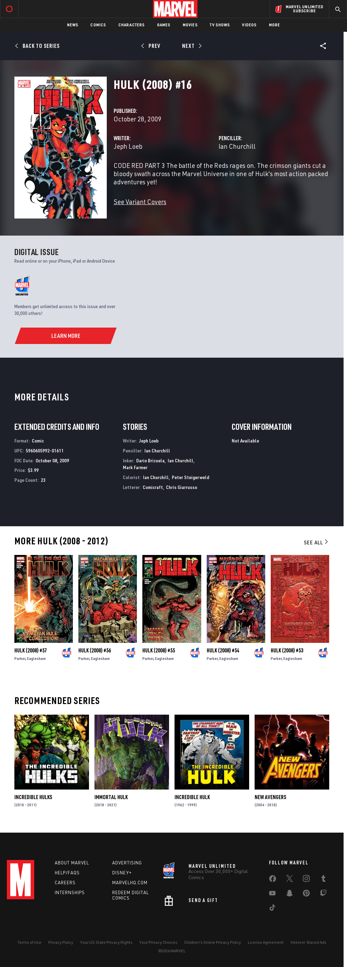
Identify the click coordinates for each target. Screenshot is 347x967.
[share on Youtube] (272, 894)
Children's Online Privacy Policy (212, 942)
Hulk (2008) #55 (158, 650)
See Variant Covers (140, 202)
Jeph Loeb (128, 146)
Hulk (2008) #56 (94, 650)
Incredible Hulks (33, 797)
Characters (131, 24)
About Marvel (72, 862)
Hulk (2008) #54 (223, 650)
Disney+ (122, 872)
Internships (70, 892)
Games (163, 24)
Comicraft (153, 487)
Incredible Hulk (192, 797)
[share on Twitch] (323, 894)
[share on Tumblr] (323, 879)
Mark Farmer (135, 467)
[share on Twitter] (289, 879)
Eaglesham (36, 658)
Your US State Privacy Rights (106, 942)
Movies (190, 24)
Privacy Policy (60, 942)
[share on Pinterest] (306, 894)
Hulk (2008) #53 (287, 650)
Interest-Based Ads (308, 942)
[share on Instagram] (306, 879)
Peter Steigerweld (190, 477)
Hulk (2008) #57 (30, 650)
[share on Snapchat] (289, 894)
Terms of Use (29, 942)
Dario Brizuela (150, 460)
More (274, 24)
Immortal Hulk (111, 797)
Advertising (127, 862)
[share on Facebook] (272, 880)
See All (316, 542)
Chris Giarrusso (181, 487)
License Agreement (266, 942)
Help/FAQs (67, 872)
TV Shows (220, 24)
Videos (249, 24)
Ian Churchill (237, 146)
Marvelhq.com (129, 882)
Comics (98, 24)
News (72, 24)
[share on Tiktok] (272, 908)
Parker (19, 658)
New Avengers (270, 797)
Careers (65, 882)
